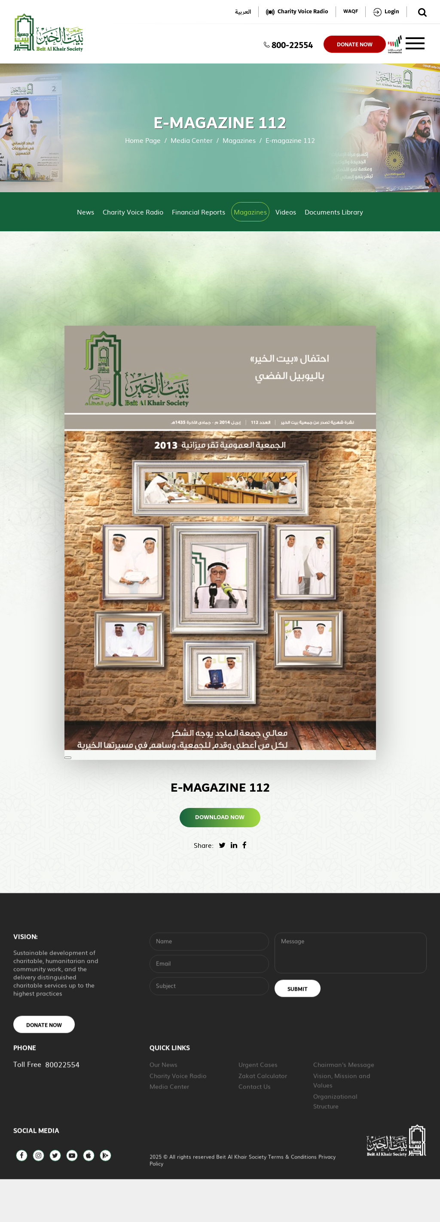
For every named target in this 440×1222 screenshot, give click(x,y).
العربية (243, 11)
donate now (355, 44)
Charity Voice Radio (133, 212)
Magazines (239, 140)
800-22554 (288, 44)
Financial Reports (198, 212)
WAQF (350, 11)
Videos (285, 212)
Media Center (192, 140)
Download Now (220, 817)
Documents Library (334, 212)
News (85, 212)
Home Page (143, 140)
